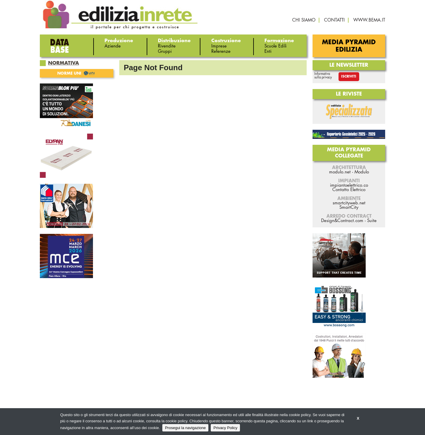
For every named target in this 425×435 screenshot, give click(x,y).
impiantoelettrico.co (349, 185)
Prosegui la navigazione (185, 428)
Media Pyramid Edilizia (349, 46)
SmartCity (348, 207)
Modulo (361, 172)
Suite (372, 221)
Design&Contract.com (342, 221)
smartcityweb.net (349, 203)
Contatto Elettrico (348, 190)
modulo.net (340, 172)
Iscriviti (348, 76)
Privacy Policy (225, 428)
